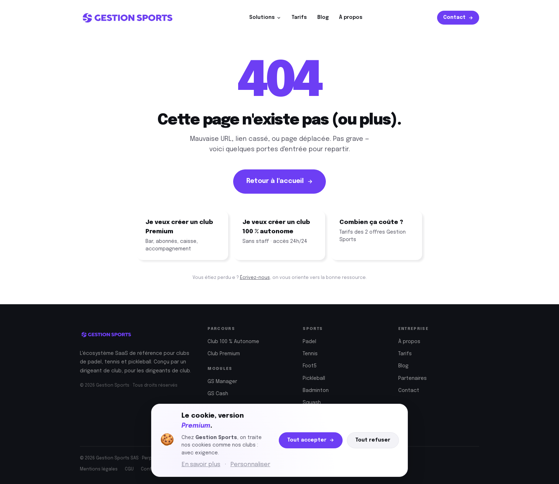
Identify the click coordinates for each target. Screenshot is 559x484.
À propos (351, 17)
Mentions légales (99, 469)
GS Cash (217, 393)
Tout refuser (372, 440)
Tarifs (299, 17)
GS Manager (222, 381)
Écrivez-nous (255, 277)
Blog (323, 17)
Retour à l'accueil (279, 181)
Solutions (265, 17)
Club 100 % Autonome (233, 341)
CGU (129, 469)
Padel (309, 341)
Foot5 (310, 365)
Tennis (310, 353)
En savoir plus (200, 465)
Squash (312, 402)
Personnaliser (250, 465)
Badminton (316, 390)
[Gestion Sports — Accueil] (127, 17)
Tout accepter (310, 440)
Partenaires (412, 378)
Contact (458, 17)
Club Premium (223, 353)
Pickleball (314, 378)
